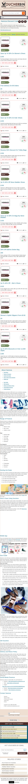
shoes (23, 495)
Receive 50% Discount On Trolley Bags (14, 150)
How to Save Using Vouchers (9, 377)
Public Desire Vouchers (8, 764)
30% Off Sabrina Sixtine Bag (10, 249)
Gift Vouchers (6, 384)
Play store (18, 539)
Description (6, 372)
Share (25, 66)
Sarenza (14, 34)
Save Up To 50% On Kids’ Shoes (11, 118)
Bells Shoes (24, 508)
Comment (20, 66)
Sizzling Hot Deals (7, 375)
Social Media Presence (8, 387)
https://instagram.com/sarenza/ (14, 689)
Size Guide (6, 382)
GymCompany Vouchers (8, 770)
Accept (11, 782)
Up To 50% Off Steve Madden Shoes (13, 182)
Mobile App (6, 379)
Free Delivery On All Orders (10, 85)
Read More (16, 782)
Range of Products (7, 374)
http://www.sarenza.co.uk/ (6, 30)
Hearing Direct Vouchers (8, 768)
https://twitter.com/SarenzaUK (13, 683)
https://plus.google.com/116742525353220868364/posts (13, 686)
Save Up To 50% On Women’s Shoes (13, 53)
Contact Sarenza (7, 389)
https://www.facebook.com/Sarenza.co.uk (16, 681)
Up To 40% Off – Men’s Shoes (10, 283)
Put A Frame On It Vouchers (9, 762)
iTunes (9, 539)
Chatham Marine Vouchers (8, 766)
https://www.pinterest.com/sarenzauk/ (15, 688)
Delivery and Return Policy (9, 385)
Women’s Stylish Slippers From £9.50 (13, 315)
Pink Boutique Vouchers (8, 772)
